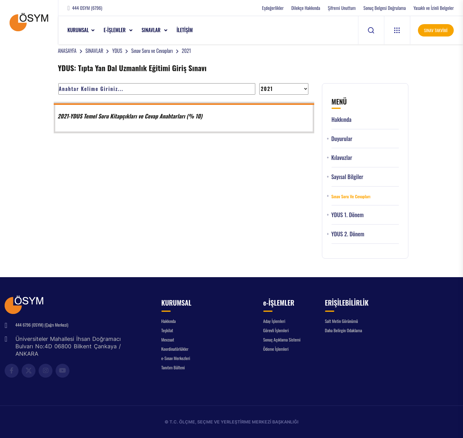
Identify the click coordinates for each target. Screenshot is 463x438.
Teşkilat (167, 330)
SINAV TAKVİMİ (436, 30)
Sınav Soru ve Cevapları (152, 50)
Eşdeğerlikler (273, 8)
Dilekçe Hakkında (305, 8)
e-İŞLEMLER (115, 30)
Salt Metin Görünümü (341, 321)
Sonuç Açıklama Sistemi (282, 339)
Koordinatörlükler (175, 349)
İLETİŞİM (185, 30)
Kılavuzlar (341, 157)
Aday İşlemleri (274, 321)
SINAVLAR (152, 30)
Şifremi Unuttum (342, 8)
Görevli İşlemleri (276, 330)
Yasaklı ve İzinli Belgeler (434, 8)
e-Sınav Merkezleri (175, 358)
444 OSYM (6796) (87, 8)
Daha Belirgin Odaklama (343, 330)
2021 (186, 50)
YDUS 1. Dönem (347, 215)
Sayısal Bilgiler (347, 177)
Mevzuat (167, 339)
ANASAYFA (67, 50)
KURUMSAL (78, 30)
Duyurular (341, 139)
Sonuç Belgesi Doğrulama (384, 8)
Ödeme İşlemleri (276, 349)
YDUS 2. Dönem (347, 234)
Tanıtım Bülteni (173, 367)
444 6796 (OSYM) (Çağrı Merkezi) (41, 324)
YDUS (117, 50)
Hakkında (342, 119)
